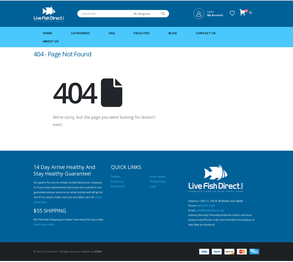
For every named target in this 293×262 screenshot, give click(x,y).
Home (47, 33)
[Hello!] (208, 13)
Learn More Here (44, 224)
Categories (80, 33)
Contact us (117, 181)
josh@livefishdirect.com (210, 211)
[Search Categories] (145, 13)
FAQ (112, 33)
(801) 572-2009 (206, 206)
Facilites (115, 176)
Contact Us (206, 33)
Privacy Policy (157, 181)
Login (153, 186)
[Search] (163, 13)
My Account (118, 186)
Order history (158, 176)
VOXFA (98, 252)
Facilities (142, 33)
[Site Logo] (49, 14)
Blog (172, 33)
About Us (51, 41)
